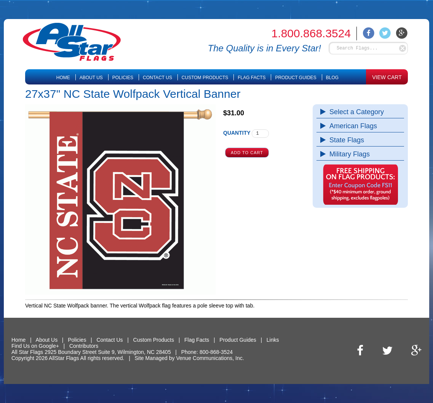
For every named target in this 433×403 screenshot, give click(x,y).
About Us (91, 77)
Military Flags (348, 154)
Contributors (83, 346)
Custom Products (205, 77)
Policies (122, 77)
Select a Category (355, 112)
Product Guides (295, 77)
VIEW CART (387, 77)
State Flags (345, 140)
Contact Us (157, 77)
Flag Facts (251, 77)
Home (63, 77)
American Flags (351, 126)
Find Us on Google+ (35, 346)
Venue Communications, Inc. (210, 358)
